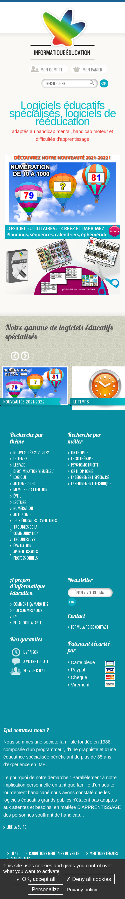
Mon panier (92, 69)
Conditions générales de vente (54, 853)
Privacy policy (82, 889)
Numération (23, 508)
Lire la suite (16, 827)
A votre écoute (36, 661)
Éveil (17, 496)
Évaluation (22, 545)
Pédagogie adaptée (28, 622)
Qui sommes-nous (27, 610)
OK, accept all (35, 879)
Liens (14, 853)
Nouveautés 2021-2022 (31, 452)
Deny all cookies (88, 879)
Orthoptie (79, 452)
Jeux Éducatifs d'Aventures (35, 520)
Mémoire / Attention (30, 489)
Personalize (46, 889)
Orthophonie (82, 471)
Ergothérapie (82, 458)
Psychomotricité (85, 465)
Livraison (30, 652)
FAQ (16, 616)
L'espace (19, 465)
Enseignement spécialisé (90, 477)
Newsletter (80, 580)
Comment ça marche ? (30, 604)
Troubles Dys (24, 539)
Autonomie (22, 514)
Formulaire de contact (89, 627)
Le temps (20, 458)
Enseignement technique (91, 483)
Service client (34, 670)
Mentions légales (104, 853)
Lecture (19, 502)
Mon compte (52, 69)
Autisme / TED (24, 483)
